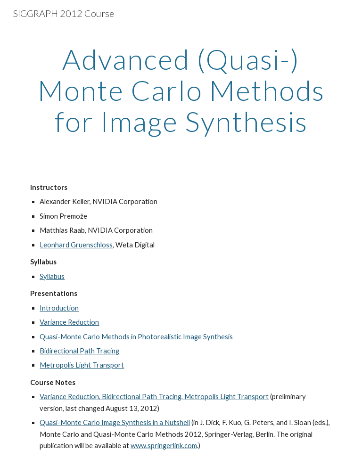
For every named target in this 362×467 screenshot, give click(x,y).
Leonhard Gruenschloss (76, 245)
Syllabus (52, 276)
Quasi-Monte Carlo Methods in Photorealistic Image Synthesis (136, 337)
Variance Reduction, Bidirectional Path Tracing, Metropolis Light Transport (154, 397)
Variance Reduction (69, 322)
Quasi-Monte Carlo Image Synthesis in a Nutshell (115, 422)
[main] (180, 90)
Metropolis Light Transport (82, 365)
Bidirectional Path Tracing (79, 351)
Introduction (59, 308)
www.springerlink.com (164, 446)
